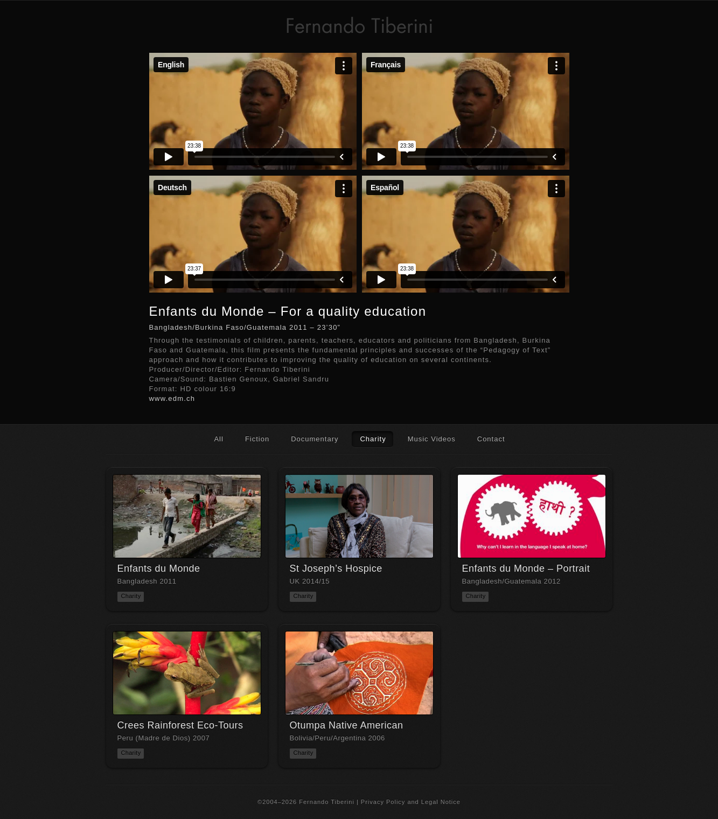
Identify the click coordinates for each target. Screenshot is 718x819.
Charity (373, 439)
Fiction (257, 439)
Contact (491, 439)
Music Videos (432, 439)
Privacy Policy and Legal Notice (411, 802)
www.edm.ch (172, 398)
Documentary (314, 439)
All (218, 439)
